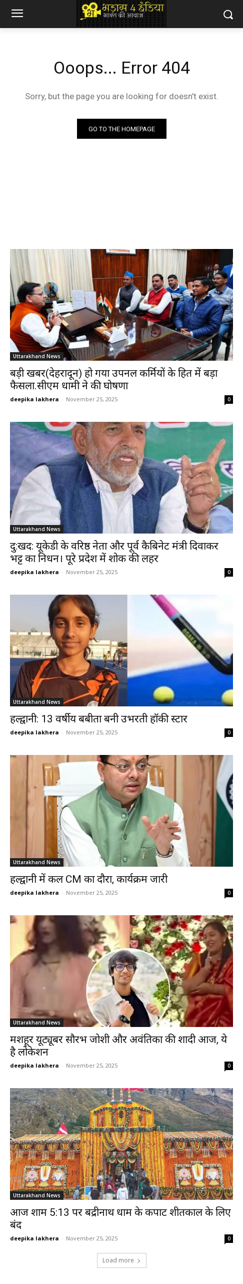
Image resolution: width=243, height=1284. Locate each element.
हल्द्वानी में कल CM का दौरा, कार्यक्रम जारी (89, 879)
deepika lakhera (34, 399)
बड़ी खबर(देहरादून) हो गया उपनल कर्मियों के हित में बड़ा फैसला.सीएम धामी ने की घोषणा (114, 379)
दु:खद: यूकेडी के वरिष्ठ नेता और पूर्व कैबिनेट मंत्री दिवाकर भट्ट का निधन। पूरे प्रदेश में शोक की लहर (114, 552)
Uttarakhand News (36, 356)
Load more (121, 1260)
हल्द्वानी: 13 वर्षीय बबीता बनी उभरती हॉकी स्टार (99, 719)
